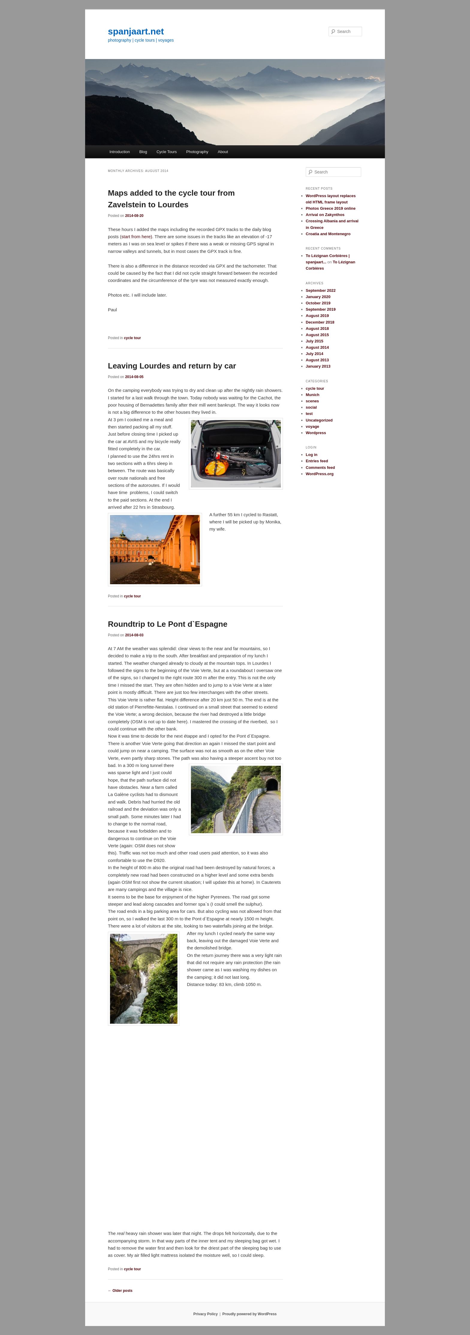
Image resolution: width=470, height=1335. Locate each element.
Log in (311, 454)
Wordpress (316, 433)
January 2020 (318, 297)
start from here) (136, 236)
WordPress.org (320, 474)
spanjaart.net (136, 31)
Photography (197, 151)
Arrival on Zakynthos (325, 214)
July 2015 (314, 341)
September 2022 (321, 290)
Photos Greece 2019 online (330, 208)
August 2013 (317, 360)
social (311, 407)
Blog (143, 151)
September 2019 (321, 309)
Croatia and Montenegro (328, 234)
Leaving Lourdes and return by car (172, 365)
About (223, 151)
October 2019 (318, 303)
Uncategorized (319, 420)
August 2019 (317, 315)
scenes (312, 401)
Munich (313, 394)
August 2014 (317, 347)
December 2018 (320, 322)
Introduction (119, 151)
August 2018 (317, 328)
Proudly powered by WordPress (249, 1314)
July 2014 (314, 353)
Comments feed (320, 467)
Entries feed (317, 461)
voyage (312, 426)
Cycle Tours (166, 151)
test (309, 413)
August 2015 (317, 335)
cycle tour (132, 338)
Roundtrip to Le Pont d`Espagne (168, 624)
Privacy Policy (205, 1314)
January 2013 (318, 366)
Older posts (120, 1291)
